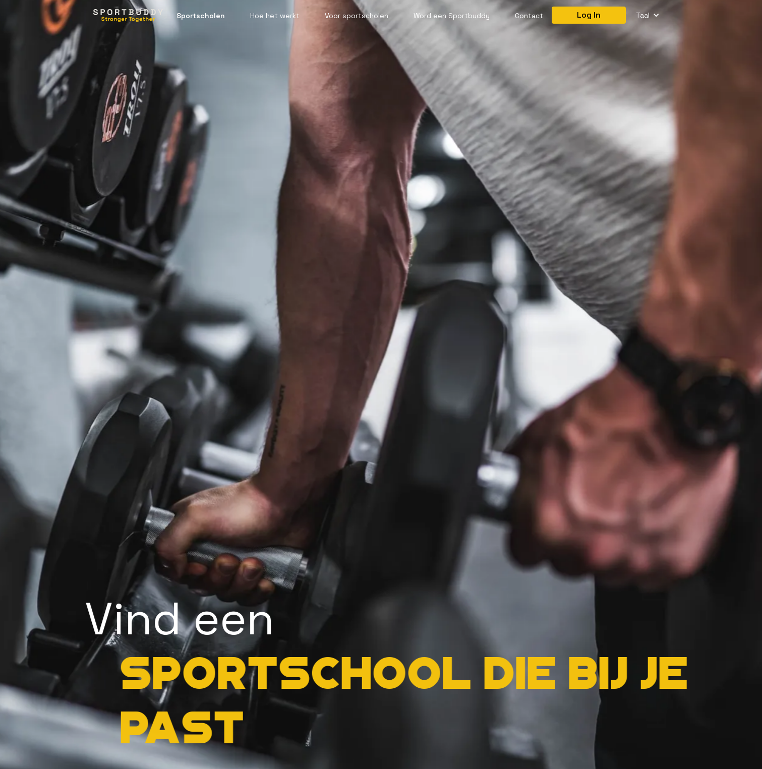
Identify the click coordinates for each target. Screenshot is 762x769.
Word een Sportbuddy (452, 15)
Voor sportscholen (356, 15)
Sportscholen (201, 15)
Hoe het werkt (275, 15)
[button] (648, 15)
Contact (529, 15)
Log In (589, 15)
